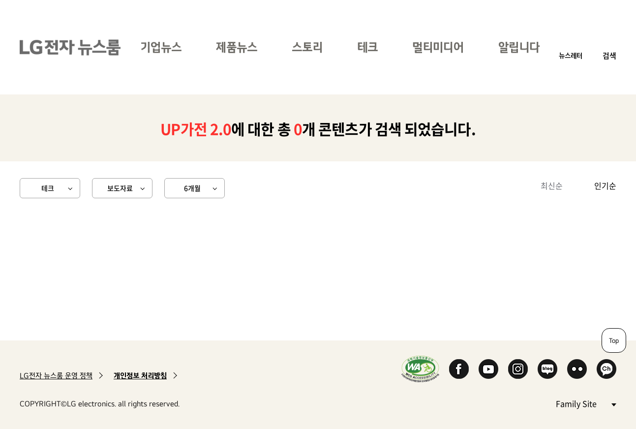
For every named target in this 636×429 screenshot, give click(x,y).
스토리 (307, 47)
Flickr (577, 369)
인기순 (605, 185)
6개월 (192, 188)
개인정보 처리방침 (140, 375)
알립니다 (519, 47)
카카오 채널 (606, 369)
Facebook (459, 369)
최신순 (552, 185)
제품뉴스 (236, 47)
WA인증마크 (420, 368)
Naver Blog (547, 369)
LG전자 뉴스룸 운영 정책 (56, 375)
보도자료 (120, 188)
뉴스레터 (570, 55)
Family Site (586, 403)
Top (614, 340)
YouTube (488, 369)
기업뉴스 (161, 47)
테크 (367, 47)
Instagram (518, 369)
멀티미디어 (438, 47)
